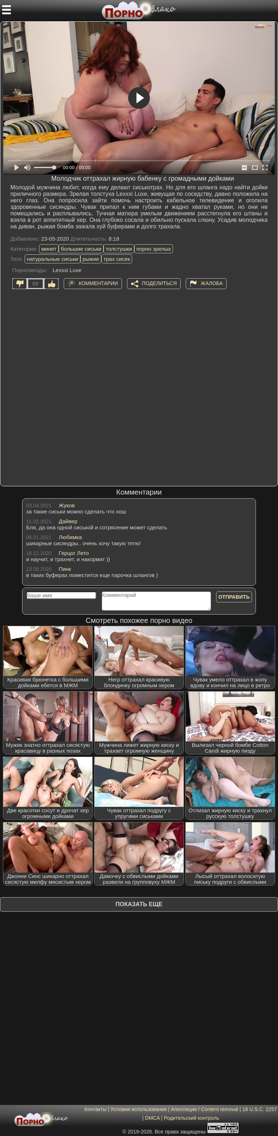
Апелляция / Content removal (204, 1109)
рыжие (91, 259)
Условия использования (138, 1109)
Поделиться (159, 283)
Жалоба (212, 283)
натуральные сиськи (52, 259)
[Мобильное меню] (6, 10)
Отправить (234, 597)
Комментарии (98, 283)
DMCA (152, 1118)
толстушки (119, 249)
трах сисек (117, 259)
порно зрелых (153, 249)
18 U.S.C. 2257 (259, 1109)
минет (48, 249)
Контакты (95, 1109)
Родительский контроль (191, 1118)
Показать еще (138, 904)
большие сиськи (81, 249)
